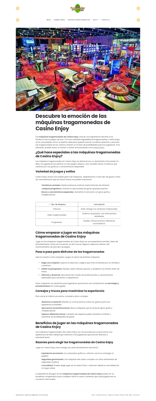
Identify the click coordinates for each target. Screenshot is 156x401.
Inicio (48, 20)
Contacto (106, 20)
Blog (95, 20)
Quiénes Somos (59, 20)
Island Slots (99, 148)
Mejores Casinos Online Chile (79, 20)
